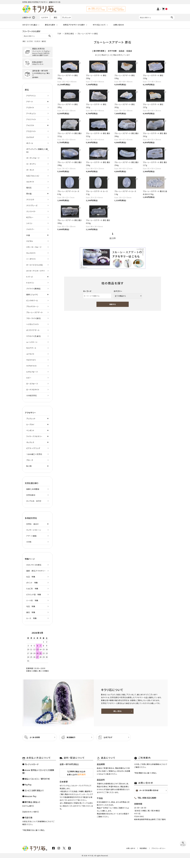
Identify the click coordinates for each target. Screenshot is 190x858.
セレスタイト (31, 253)
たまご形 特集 (32, 588)
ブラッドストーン (32, 306)
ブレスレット (66, 17)
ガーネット (30, 170)
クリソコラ (30, 199)
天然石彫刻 (30, 495)
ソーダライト (31, 259)
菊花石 (29, 187)
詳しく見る (117, 711)
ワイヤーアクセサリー (34, 436)
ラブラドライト (31, 366)
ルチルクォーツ (32, 372)
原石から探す (50, 25)
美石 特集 (30, 612)
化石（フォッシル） (32, 176)
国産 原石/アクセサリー (36, 571)
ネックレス (30, 442)
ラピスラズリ (31, 360)
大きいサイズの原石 (33, 565)
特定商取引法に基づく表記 (33, 830)
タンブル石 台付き (33, 501)
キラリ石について (99, 25)
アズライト (30, 107)
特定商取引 (144, 848)
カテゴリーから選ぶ (29, 25)
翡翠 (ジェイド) (32, 294)
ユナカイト (30, 354)
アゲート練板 (31, 536)
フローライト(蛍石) (33, 318)
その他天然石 (31, 395)
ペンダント (37, 41)
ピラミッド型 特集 (33, 594)
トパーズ (29, 276)
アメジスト (30, 125)
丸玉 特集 (30, 576)
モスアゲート (31, 348)
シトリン (29, 223)
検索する (112, 304)
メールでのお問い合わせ (147, 790)
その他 (28, 542)
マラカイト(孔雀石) (33, 336)
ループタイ (30, 41)
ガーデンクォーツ (33, 158)
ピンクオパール (32, 300)
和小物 (29, 466)
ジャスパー (30, 229)
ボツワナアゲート (33, 330)
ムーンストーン (31, 342)
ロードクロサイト (32, 389)
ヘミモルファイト (32, 324)
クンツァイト (31, 211)
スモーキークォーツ (33, 247)
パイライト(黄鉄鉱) (33, 288)
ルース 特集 (31, 618)
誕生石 (44, 41)
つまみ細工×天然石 (34, 454)
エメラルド (30, 137)
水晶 (28, 235)
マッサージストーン (33, 530)
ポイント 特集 (32, 582)
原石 (55, 17)
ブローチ (29, 460)
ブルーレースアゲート (34, 312)
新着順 (129, 51)
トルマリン (30, 282)
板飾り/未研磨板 (32, 489)
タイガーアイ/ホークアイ (35, 271)
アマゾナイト (31, 119)
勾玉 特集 (30, 606)
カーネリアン (31, 164)
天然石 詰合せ (32, 524)
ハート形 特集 (32, 600)
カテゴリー (118, 291)
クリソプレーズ (31, 205)
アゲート (29, 101)
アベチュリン (31, 113)
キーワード (87, 291)
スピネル (29, 241)
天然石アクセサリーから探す (74, 25)
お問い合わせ (118, 25)
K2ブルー (30, 217)
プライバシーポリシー (159, 848)
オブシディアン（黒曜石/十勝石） (37, 150)
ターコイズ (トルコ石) (34, 265)
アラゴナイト (31, 131)
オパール (29, 143)
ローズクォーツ (32, 383)
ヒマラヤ (44, 17)
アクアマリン (31, 95)
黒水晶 (29, 193)
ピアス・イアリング (33, 448)
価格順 (121, 51)
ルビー (28, 377)
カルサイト (30, 181)
